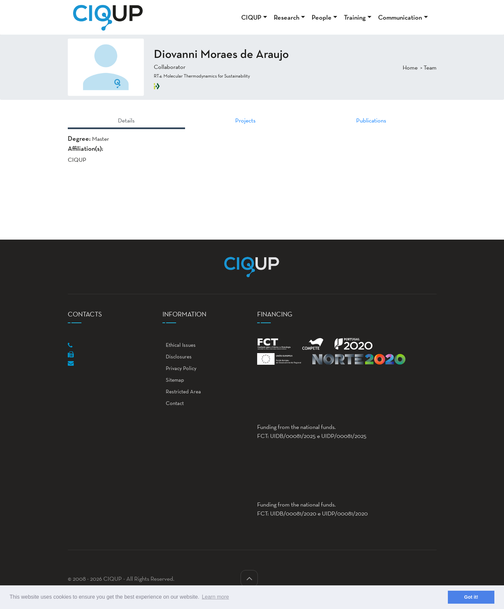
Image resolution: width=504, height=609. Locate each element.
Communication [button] (400, 17)
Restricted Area (181, 391)
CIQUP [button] (251, 17)
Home (410, 67)
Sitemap (173, 379)
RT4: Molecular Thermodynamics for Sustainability (202, 76)
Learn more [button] (215, 597)
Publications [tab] (371, 120)
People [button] (322, 17)
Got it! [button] (471, 597)
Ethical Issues (179, 344)
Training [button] (355, 17)
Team (430, 67)
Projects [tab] (245, 120)
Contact (173, 403)
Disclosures (177, 356)
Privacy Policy (179, 368)
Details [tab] (126, 120)
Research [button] (286, 17)
